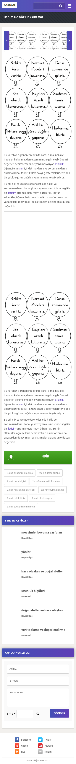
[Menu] (69, 5)
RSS (20, 752)
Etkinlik (59, 164)
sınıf (20, 168)
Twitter (44, 740)
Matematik (26, 596)
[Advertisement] (38, 252)
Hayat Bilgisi (27, 538)
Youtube (45, 746)
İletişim (44, 752)
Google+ (22, 746)
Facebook (23, 740)
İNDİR (28, 457)
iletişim (12, 192)
